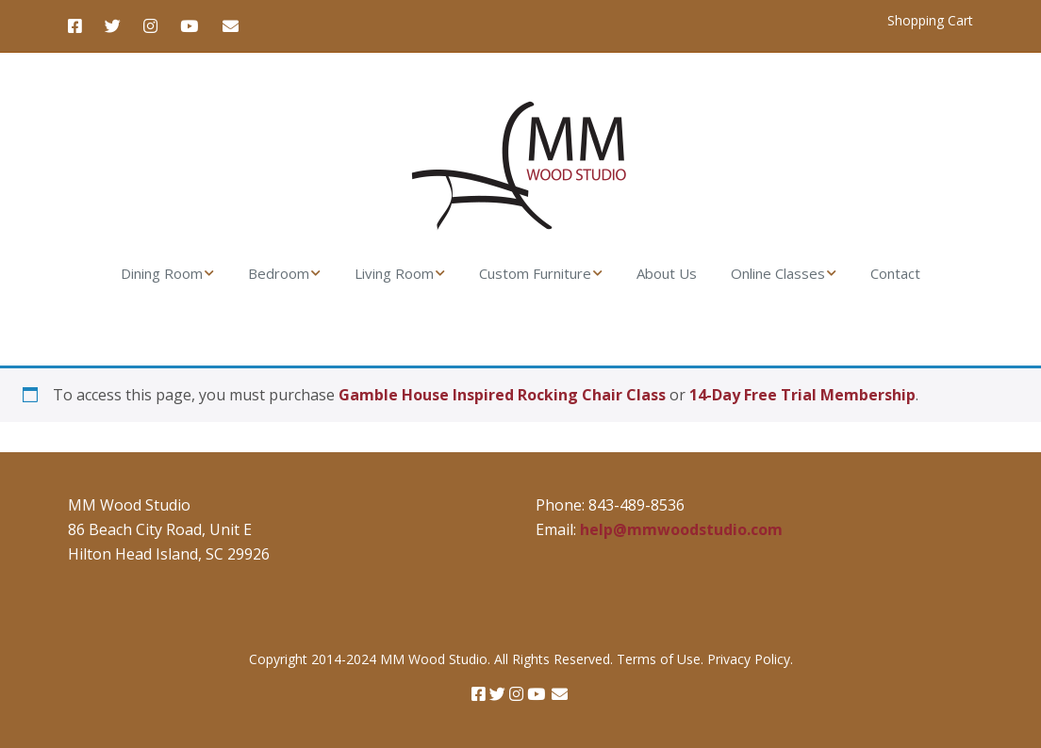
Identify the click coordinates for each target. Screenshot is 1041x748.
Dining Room (162, 273)
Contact (895, 273)
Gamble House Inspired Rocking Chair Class (502, 394)
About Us (666, 273)
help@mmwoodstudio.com (681, 529)
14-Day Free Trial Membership (802, 394)
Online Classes (778, 273)
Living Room (394, 273)
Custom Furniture (535, 273)
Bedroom (278, 273)
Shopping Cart (930, 20)
